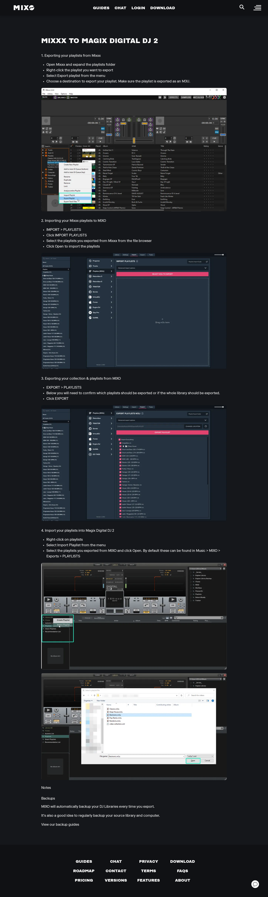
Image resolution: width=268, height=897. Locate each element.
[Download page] (182, 861)
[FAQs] (182, 871)
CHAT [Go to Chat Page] (120, 7)
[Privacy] (149, 861)
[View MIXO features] (148, 880)
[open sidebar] (257, 8)
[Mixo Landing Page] (24, 7)
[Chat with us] (116, 861)
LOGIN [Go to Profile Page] (138, 7)
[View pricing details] (83, 880)
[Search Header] (242, 7)
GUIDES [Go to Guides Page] (101, 7)
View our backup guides (60, 825)
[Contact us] (116, 871)
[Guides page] (84, 861)
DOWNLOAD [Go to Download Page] (162, 7)
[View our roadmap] (84, 871)
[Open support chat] (255, 884)
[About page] (183, 880)
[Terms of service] (148, 871)
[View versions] (115, 880)
